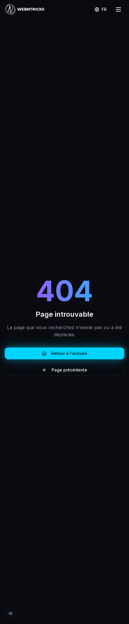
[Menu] (118, 9)
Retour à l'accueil (64, 353)
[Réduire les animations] (10, 613)
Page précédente (64, 369)
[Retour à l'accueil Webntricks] (25, 9)
